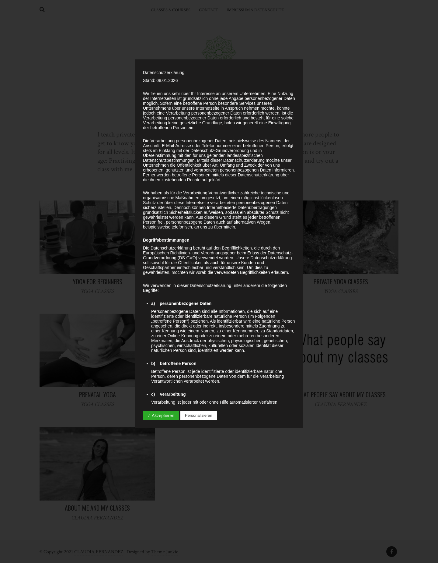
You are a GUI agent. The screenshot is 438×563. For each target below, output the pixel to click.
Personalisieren (198, 415)
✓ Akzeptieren (160, 415)
